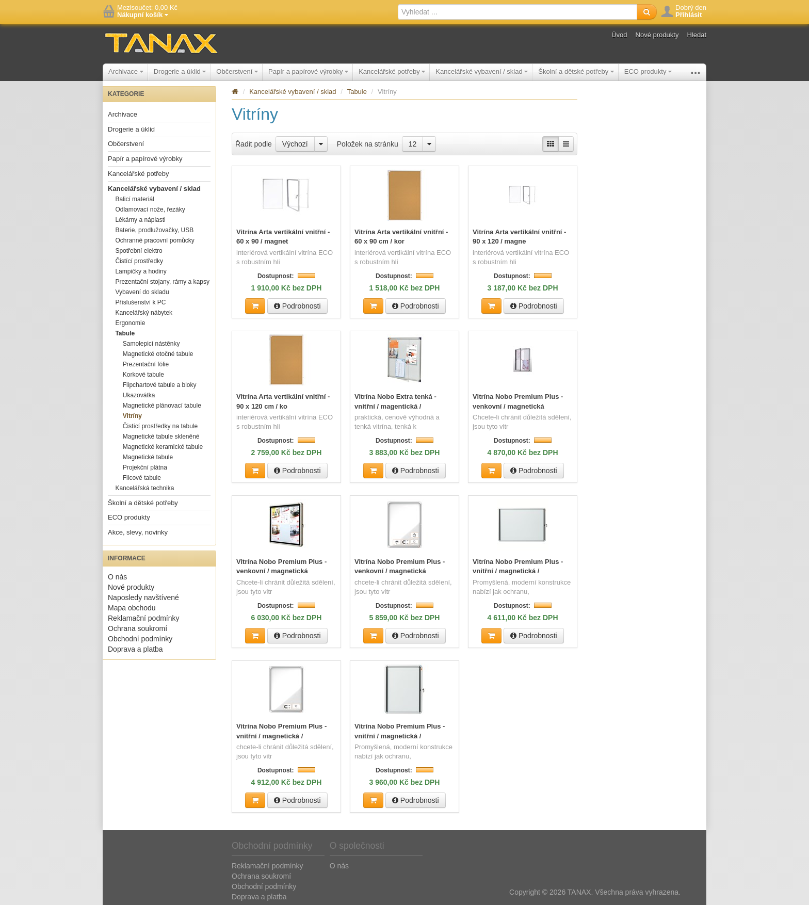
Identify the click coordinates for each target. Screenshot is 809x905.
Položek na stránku (367, 144)
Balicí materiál (134, 199)
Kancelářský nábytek (143, 312)
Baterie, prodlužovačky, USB (154, 230)
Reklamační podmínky (144, 618)
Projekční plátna (145, 467)
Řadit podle (253, 144)
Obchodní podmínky (140, 639)
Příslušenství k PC (140, 302)
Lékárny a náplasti (140, 219)
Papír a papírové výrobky (308, 71)
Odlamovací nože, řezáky (150, 209)
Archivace (125, 71)
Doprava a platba (135, 649)
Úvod (619, 35)
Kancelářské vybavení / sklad (481, 71)
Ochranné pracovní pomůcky (154, 240)
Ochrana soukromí (137, 628)
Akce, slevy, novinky (138, 532)
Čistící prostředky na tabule (160, 426)
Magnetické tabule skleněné (161, 436)
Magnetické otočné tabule (158, 354)
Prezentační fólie (146, 364)
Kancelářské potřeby (392, 71)
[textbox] (517, 12)
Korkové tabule (143, 374)
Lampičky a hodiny (140, 271)
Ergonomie (130, 323)
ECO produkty (648, 71)
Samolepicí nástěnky (151, 343)
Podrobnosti (297, 305)
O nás (117, 577)
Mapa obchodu (132, 608)
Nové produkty (657, 35)
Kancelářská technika (144, 488)
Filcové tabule (142, 477)
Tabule (125, 333)
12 (413, 144)
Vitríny (132, 415)
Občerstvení (237, 71)
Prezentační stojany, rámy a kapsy (162, 281)
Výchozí (295, 144)
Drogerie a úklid (180, 71)
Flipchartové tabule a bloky (160, 385)
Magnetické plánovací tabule (162, 405)
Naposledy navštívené (143, 597)
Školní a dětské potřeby (575, 71)
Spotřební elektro (138, 250)
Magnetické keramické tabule (163, 446)
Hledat (696, 35)
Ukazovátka (139, 395)
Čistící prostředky (139, 261)
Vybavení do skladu (142, 292)
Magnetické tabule (148, 457)
